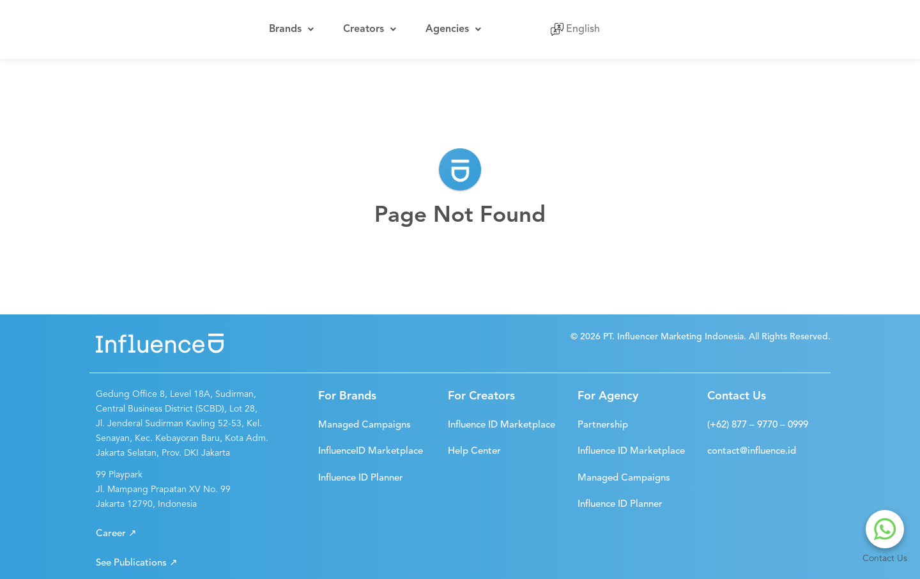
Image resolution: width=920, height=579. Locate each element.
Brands (289, 26)
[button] (116, 527)
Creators (363, 26)
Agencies (443, 26)
